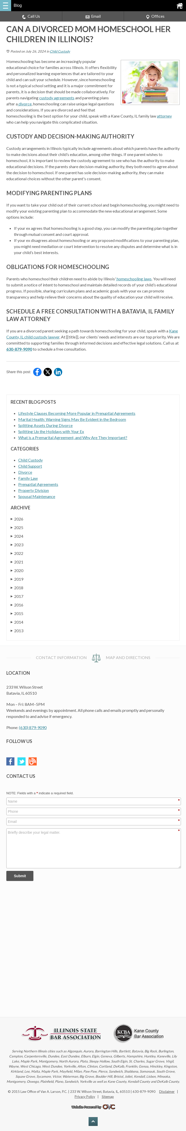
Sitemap (108, 1097)
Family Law (28, 478)
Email (93, 16)
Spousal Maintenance (36, 496)
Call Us (31, 16)
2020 (17, 570)
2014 (17, 622)
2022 (17, 553)
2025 (17, 527)
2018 (17, 588)
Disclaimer (167, 1092)
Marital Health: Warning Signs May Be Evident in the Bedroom (72, 419)
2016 (17, 605)
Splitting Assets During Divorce (45, 425)
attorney (164, 116)
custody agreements (56, 97)
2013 (17, 631)
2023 (17, 545)
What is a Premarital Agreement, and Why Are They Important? (72, 437)
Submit (20, 876)
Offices (155, 16)
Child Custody (60, 51)
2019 (17, 579)
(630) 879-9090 (33, 727)
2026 (17, 519)
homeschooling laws (134, 278)
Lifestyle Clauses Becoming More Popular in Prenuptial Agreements (76, 413)
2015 (17, 613)
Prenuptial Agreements (38, 484)
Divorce (25, 472)
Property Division (33, 490)
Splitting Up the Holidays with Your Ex (51, 431)
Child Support (30, 466)
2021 (17, 562)
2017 (17, 596)
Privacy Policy (85, 1097)
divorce (25, 103)
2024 (17, 536)
